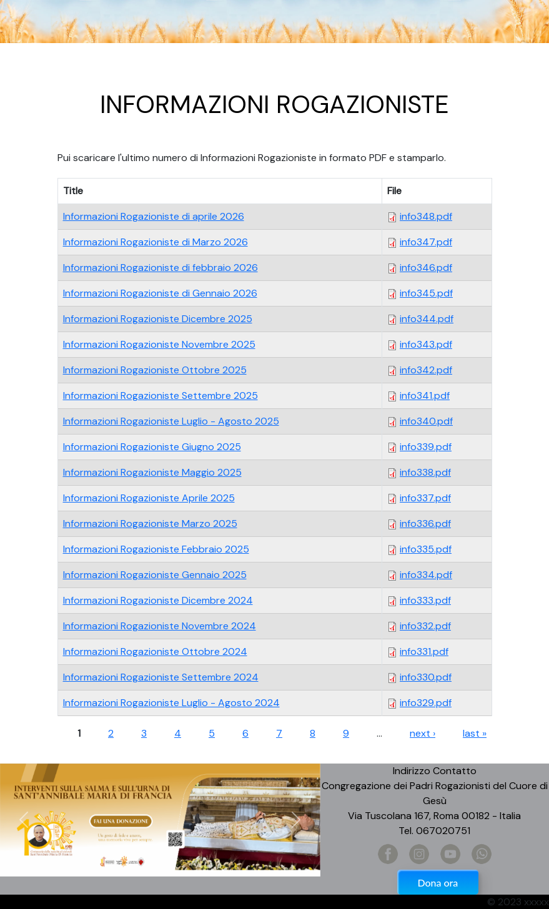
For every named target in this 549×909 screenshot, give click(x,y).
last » (475, 733)
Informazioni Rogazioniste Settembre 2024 (161, 677)
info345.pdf (426, 293)
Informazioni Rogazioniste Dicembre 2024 (158, 600)
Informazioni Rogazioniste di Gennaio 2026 (160, 293)
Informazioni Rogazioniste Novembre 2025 (159, 344)
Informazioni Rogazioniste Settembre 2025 (160, 395)
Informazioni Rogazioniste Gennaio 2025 (155, 574)
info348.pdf (426, 216)
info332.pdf (425, 625)
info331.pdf (424, 651)
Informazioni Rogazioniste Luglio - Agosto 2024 (171, 702)
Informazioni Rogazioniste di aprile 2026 (153, 216)
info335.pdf (426, 549)
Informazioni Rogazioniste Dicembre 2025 (157, 318)
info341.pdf (425, 395)
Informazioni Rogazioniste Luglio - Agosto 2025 (171, 421)
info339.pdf (426, 446)
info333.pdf (425, 600)
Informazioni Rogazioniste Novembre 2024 (159, 625)
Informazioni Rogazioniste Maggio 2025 (152, 472)
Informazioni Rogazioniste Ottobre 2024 (155, 651)
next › (422, 733)
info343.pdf (426, 344)
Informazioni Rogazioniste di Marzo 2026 (155, 241)
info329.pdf (426, 702)
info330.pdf (426, 677)
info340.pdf (426, 421)
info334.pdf (426, 574)
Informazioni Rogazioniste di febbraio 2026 (160, 267)
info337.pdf (425, 497)
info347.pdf (426, 241)
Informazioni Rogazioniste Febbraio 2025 (156, 549)
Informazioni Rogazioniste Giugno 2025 (152, 446)
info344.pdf (426, 318)
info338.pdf (425, 472)
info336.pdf (425, 523)
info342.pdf (426, 369)
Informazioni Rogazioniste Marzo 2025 (150, 523)
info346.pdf (426, 267)
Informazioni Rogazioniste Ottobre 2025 (155, 369)
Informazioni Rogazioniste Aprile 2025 (149, 497)
